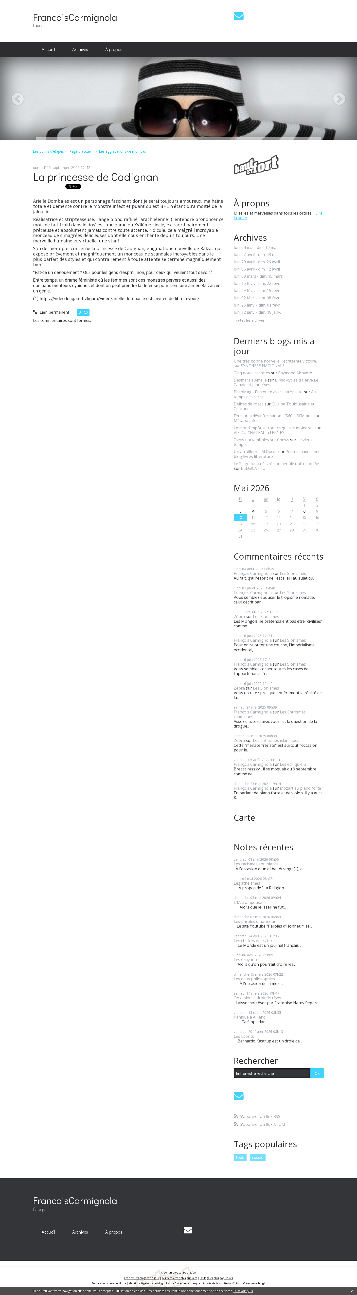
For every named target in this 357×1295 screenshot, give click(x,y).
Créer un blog (169, 1272)
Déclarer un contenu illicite (109, 1283)
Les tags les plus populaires (216, 1278)
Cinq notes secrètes (252, 373)
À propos (113, 49)
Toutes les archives (249, 320)
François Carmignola (253, 573)
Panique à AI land (250, 1017)
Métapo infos (246, 420)
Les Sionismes (293, 573)
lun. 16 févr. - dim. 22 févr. (257, 283)
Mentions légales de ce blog (146, 1283)
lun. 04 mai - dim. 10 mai (255, 247)
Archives (80, 49)
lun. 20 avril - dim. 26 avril (257, 262)
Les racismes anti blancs (256, 864)
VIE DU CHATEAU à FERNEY (259, 432)
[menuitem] (48, 49)
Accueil (48, 49)
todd (240, 1157)
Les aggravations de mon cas (122, 151)
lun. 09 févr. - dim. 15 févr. (257, 290)
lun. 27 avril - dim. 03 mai (256, 254)
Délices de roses (249, 404)
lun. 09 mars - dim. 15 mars (258, 276)
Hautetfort (189, 1272)
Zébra (239, 616)
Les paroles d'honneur (255, 921)
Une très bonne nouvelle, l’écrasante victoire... (276, 361)
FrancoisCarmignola (75, 16)
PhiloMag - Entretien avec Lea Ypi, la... (268, 392)
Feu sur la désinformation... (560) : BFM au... (273, 416)
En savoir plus (243, 1291)
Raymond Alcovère (295, 373)
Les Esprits (244, 1036)
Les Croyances (247, 959)
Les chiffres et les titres (255, 940)
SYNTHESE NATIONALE (263, 365)
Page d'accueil (81, 151)
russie (257, 1157)
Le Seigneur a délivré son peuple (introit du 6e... (277, 463)
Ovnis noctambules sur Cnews (261, 439)
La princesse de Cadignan (95, 176)
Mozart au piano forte (300, 788)
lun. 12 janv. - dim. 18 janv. (257, 312)
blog (261, 1283)
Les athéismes (247, 883)
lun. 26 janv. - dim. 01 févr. (257, 305)
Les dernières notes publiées (179, 1278)
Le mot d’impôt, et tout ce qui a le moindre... (274, 428)
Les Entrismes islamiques (276, 740)
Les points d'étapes (48, 151)
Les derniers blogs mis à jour (141, 1278)
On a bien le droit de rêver (258, 998)
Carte (244, 817)
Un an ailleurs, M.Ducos (255, 451)
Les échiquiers (293, 764)
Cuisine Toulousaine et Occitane (274, 406)
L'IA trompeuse (248, 902)
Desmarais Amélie (250, 380)
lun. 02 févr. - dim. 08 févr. (257, 298)
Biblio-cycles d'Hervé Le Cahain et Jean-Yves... (276, 382)
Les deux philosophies (254, 979)
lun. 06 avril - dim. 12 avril (257, 269)
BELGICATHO (253, 468)
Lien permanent (51, 312)
